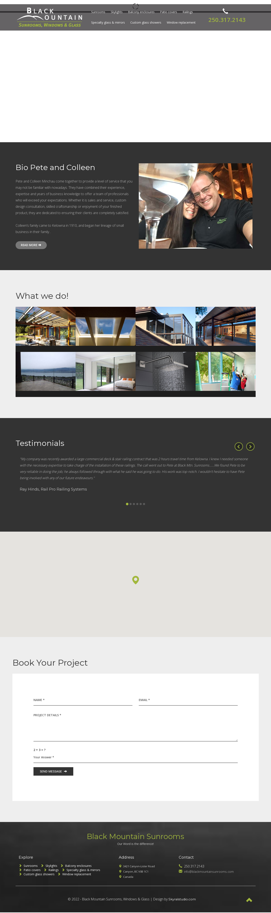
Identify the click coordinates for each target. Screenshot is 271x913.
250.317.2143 (225, 17)
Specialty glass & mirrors (107, 22)
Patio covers (167, 12)
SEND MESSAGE (53, 772)
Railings (186, 12)
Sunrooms (97, 12)
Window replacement (180, 22)
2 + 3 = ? (39, 750)
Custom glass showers (144, 22)
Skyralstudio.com (182, 900)
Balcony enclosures (140, 12)
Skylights (115, 12)
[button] (239, 443)
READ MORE (32, 245)
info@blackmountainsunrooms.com (210, 872)
